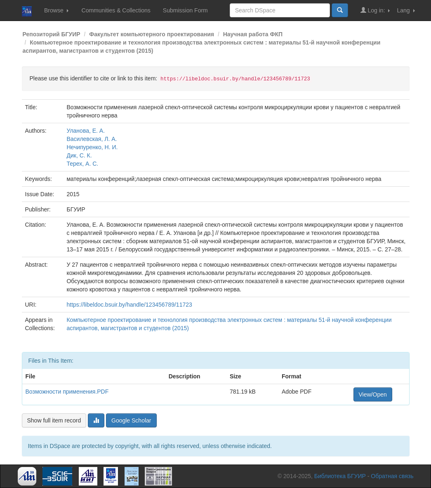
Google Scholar (131, 420)
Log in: (375, 10)
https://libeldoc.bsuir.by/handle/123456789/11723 (129, 304)
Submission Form (185, 10)
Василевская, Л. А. (91, 139)
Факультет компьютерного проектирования (151, 34)
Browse (56, 10)
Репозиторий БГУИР (51, 34)
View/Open (373, 394)
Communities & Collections (116, 10)
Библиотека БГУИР (340, 476)
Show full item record (54, 420)
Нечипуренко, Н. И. (92, 147)
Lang (406, 10)
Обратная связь (392, 476)
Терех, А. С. (82, 163)
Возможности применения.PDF (67, 391)
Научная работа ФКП (253, 34)
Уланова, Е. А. (85, 130)
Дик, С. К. (79, 155)
